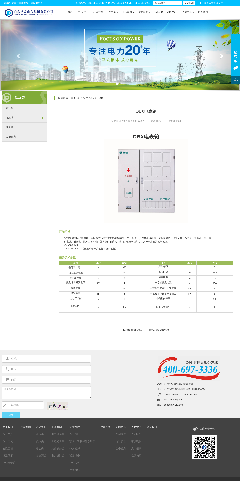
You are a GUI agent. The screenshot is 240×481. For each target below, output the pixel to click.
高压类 (9, 108)
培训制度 (136, 441)
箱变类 (9, 127)
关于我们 (84, 12)
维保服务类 (57, 448)
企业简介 (8, 434)
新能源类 (11, 136)
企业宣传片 (9, 462)
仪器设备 (158, 12)
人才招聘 (136, 448)
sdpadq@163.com (174, 404)
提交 (11, 415)
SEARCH (189, 3)
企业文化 (8, 441)
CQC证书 (74, 448)
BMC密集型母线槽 (159, 329)
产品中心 (112, 12)
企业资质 (74, 434)
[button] (18, 55)
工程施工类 (57, 441)
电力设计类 (57, 455)
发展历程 (8, 448)
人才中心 (188, 12)
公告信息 (121, 448)
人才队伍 (136, 434)
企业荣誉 (74, 462)
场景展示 (8, 455)
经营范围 (98, 12)
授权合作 (74, 469)
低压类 (10, 117)
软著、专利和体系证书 (82, 441)
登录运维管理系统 (213, 3)
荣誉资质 (144, 12)
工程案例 (128, 12)
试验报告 (74, 455)
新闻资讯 (173, 12)
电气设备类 (57, 434)
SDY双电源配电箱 (133, 329)
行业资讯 (121, 441)
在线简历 (136, 455)
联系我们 (203, 12)
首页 (70, 12)
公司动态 (121, 434)
